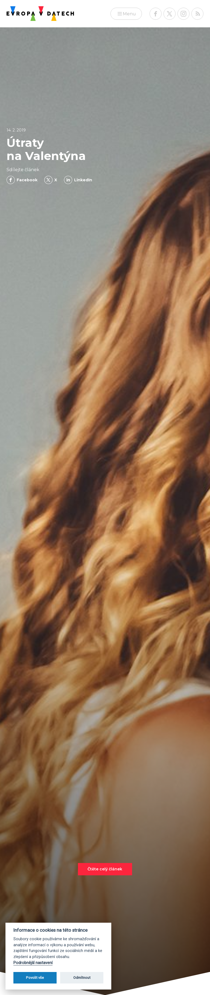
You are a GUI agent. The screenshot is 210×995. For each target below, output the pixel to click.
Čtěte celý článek (105, 869)
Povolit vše (35, 978)
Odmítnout (82, 978)
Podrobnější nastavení (32, 962)
